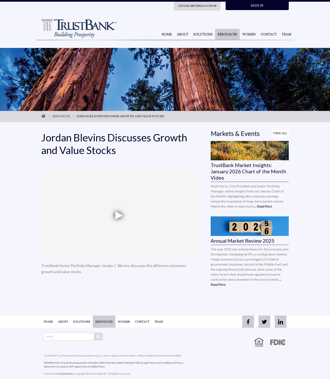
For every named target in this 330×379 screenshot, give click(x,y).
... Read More (263, 206)
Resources (227, 34)
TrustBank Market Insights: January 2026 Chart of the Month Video (248, 171)
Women (249, 34)
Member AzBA (114, 362)
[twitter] (263, 322)
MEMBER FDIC (52, 362)
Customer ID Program (69, 366)
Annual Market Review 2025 (242, 241)
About (182, 34)
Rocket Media (65, 373)
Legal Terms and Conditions (157, 362)
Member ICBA (133, 362)
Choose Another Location (197, 6)
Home (167, 34)
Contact (269, 34)
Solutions (203, 34)
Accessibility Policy (94, 366)
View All (280, 134)
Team (286, 34)
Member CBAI (97, 362)
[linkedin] (280, 322)
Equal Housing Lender (74, 362)
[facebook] (247, 322)
